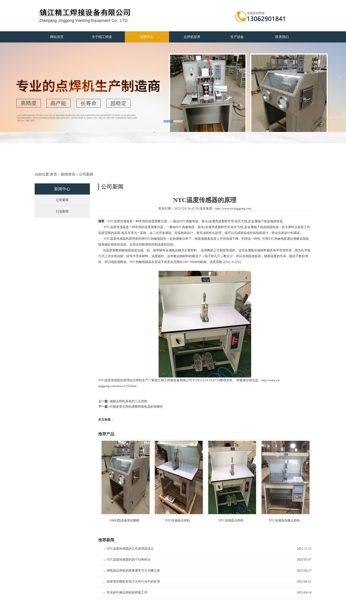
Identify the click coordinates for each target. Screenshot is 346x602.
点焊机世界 (192, 37)
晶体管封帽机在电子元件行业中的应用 (133, 581)
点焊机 (137, 380)
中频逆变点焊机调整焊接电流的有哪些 (136, 406)
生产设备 (237, 37)
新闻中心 (147, 37)
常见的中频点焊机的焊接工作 (127, 592)
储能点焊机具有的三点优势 (128, 401)
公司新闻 (86, 174)
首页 (53, 174)
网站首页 (57, 37)
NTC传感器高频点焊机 (284, 520)
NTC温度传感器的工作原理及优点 (130, 548)
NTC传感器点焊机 (177, 520)
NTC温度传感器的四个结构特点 (129, 559)
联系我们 (282, 37)
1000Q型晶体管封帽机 (124, 520)
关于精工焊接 (102, 37)
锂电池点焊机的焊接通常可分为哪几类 (133, 570)
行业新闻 (62, 211)
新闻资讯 (68, 174)
